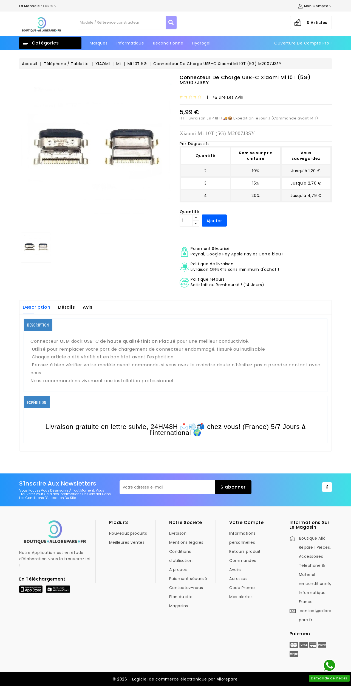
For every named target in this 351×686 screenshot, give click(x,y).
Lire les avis (228, 97)
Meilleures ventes (127, 542)
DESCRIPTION (38, 325)
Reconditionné (168, 43)
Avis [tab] (88, 307)
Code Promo (242, 587)
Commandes (242, 560)
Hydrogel (201, 43)
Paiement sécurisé (188, 578)
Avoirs (235, 569)
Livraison (178, 533)
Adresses (238, 578)
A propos (178, 569)
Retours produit (245, 551)
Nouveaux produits (128, 533)
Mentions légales (186, 542)
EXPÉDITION (36, 402)
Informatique (130, 43)
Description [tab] (36, 307)
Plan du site (181, 596)
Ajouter (214, 221)
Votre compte (246, 522)
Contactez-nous (186, 587)
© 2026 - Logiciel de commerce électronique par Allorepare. (175, 679)
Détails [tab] (66, 307)
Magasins (178, 606)
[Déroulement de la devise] (38, 6)
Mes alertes (241, 596)
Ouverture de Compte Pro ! (303, 43)
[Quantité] (186, 220)
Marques (98, 43)
